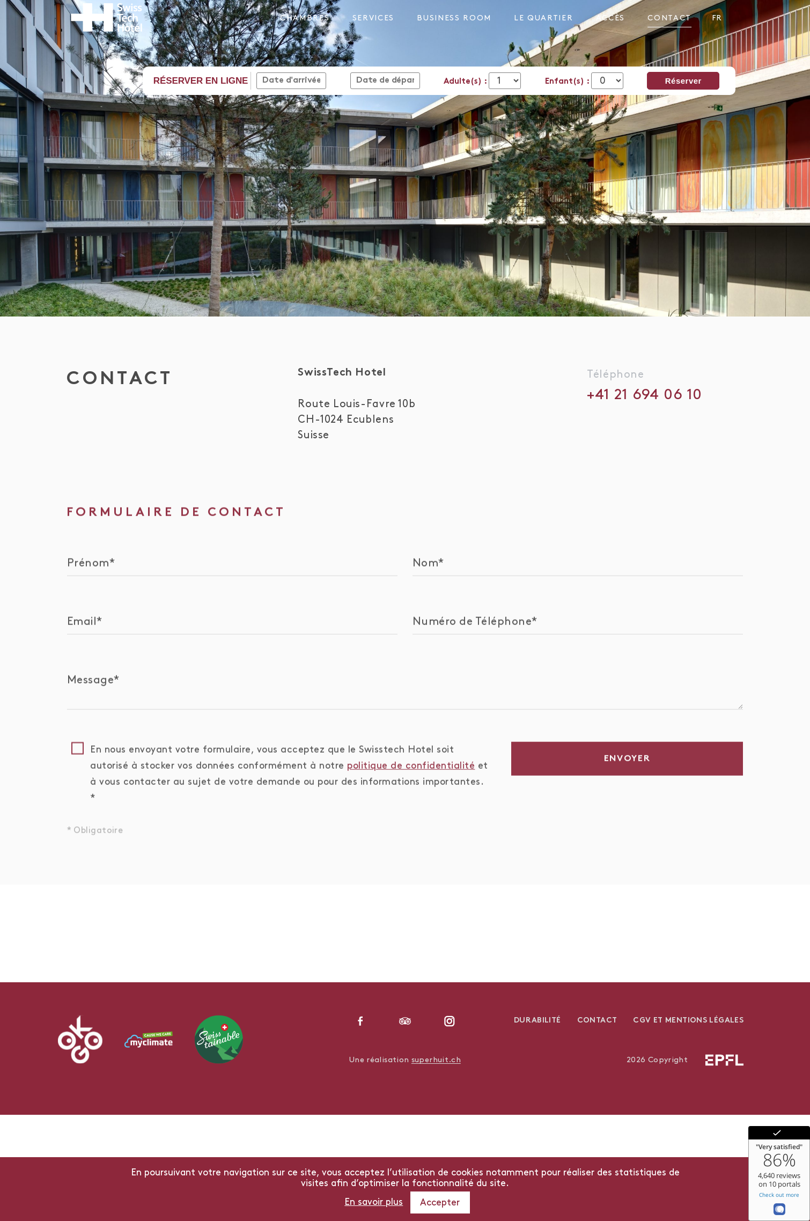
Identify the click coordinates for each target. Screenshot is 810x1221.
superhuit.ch (436, 1059)
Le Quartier (543, 17)
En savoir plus (373, 1202)
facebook (360, 1021)
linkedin (405, 1021)
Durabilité (537, 1020)
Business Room (454, 17)
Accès (610, 17)
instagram (449, 1021)
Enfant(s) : (568, 82)
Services (373, 17)
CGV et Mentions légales (688, 1020)
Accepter (440, 1202)
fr (716, 17)
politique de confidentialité (411, 774)
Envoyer (627, 767)
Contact (669, 17)
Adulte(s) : (466, 82)
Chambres (304, 17)
